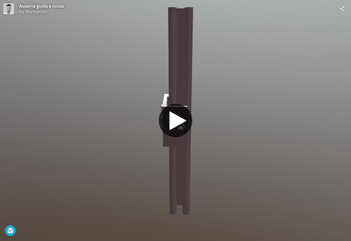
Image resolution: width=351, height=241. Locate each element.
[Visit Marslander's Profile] (8, 8)
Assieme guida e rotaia (41, 6)
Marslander (36, 11)
